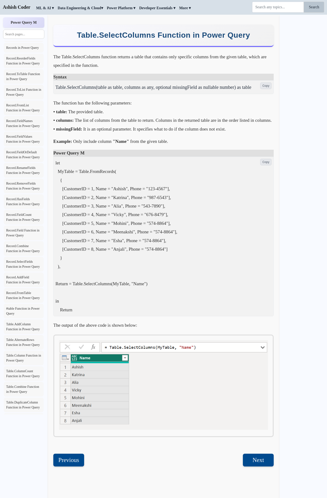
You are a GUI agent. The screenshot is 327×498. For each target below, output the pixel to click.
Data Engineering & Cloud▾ (80, 8)
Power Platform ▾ (121, 8)
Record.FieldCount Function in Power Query (23, 217)
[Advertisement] (303, 86)
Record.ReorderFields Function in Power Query (23, 61)
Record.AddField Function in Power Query (23, 280)
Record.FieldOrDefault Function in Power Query (23, 154)
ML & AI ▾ (45, 8)
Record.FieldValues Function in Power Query (23, 139)
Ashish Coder (16, 7)
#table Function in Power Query (23, 311)
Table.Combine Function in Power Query (22, 389)
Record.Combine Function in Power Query (23, 248)
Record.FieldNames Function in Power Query (23, 123)
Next (258, 460)
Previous (68, 460)
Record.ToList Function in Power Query (23, 92)
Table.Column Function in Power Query (23, 358)
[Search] (278, 7)
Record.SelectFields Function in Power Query (23, 264)
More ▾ (185, 8)
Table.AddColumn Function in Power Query (23, 326)
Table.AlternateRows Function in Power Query (23, 342)
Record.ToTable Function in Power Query (23, 76)
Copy (265, 85)
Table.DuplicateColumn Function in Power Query (23, 405)
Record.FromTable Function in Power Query (23, 295)
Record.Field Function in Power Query (22, 233)
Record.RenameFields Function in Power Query (23, 170)
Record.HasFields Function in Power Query (23, 201)
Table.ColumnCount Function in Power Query (23, 373)
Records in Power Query (22, 48)
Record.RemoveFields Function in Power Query (23, 186)
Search (314, 7)
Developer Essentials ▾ (157, 8)
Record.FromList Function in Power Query (23, 108)
